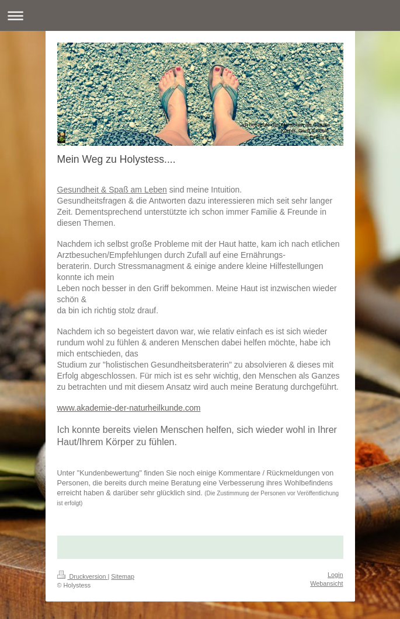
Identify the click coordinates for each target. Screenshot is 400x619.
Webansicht (326, 583)
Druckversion (82, 576)
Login (335, 574)
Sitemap (122, 576)
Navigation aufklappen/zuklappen (200, 15)
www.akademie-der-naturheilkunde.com (129, 407)
